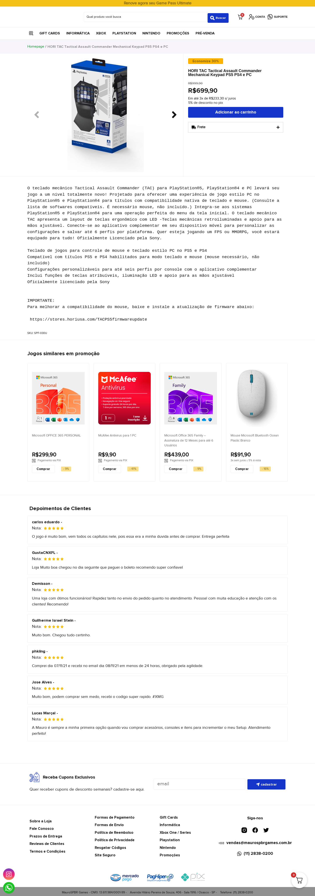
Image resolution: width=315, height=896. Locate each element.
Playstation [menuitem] (124, 31)
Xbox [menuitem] (101, 31)
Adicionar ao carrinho (235, 110)
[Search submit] (218, 16)
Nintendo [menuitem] (151, 31)
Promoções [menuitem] (178, 31)
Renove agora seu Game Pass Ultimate (157, 3)
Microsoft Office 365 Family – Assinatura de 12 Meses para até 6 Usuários (188, 438)
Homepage (35, 44)
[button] (31, 31)
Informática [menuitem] (78, 31)
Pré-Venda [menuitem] (205, 31)
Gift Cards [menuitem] (49, 31)
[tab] (235, 125)
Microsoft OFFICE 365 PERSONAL (56, 433)
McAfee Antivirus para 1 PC (117, 433)
